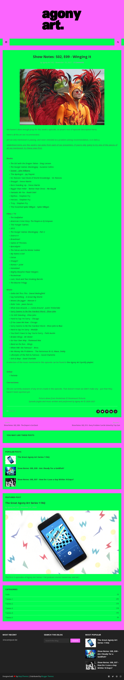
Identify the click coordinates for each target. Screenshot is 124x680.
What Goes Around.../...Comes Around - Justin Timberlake (35, 307)
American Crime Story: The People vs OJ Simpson (32, 221)
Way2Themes (23, 676)
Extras (13, 257)
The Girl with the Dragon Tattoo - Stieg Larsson (31, 163)
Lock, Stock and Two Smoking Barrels (27, 279)
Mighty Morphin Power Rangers (24, 271)
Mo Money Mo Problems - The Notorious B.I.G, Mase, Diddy (38, 351)
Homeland (15, 268)
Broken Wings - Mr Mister (22, 336)
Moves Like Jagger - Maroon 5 (23, 300)
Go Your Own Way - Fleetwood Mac (26, 340)
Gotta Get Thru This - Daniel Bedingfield (28, 293)
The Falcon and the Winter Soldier (25, 250)
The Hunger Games (20, 224)
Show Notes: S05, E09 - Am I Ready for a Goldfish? (40, 468)
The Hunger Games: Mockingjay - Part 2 (28, 232)
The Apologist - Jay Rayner (23, 174)
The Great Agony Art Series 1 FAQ (33, 457)
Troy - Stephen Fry (19, 203)
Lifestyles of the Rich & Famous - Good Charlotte (33, 355)
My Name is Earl (18, 253)
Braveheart (15, 239)
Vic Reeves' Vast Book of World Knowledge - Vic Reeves (36, 177)
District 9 (14, 235)
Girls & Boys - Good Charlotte (23, 358)
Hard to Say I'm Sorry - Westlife (24, 329)
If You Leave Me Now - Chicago (24, 322)
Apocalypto (15, 246)
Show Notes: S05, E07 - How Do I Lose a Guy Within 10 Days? (45, 479)
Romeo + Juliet (17, 264)
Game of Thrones (19, 242)
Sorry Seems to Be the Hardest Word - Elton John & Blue (36, 326)
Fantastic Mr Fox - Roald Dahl (23, 192)
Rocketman (16, 275)
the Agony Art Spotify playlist (80, 362)
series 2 (12, 411)
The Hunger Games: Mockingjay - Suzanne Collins (32, 167)
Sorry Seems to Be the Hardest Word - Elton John (33, 311)
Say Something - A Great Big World (26, 297)
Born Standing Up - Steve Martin (25, 185)
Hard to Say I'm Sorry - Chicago (25, 318)
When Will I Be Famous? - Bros (24, 347)
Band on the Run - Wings (21, 344)
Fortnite (14, 375)
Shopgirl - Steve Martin (21, 181)
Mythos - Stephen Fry (20, 196)
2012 (13, 228)
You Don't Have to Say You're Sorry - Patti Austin (33, 333)
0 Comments (79, 62)
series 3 (62, 608)
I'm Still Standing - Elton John (23, 315)
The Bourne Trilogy (19, 282)
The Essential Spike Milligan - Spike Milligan (30, 206)
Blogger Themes (47, 676)
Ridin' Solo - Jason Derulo (22, 304)
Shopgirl (14, 261)
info (62, 594)
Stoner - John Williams (20, 170)
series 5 (62, 617)
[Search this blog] (56, 641)
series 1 (62, 599)
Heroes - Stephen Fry (20, 199)
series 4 (62, 613)
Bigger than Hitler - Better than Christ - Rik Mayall (33, 188)
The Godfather (17, 217)
